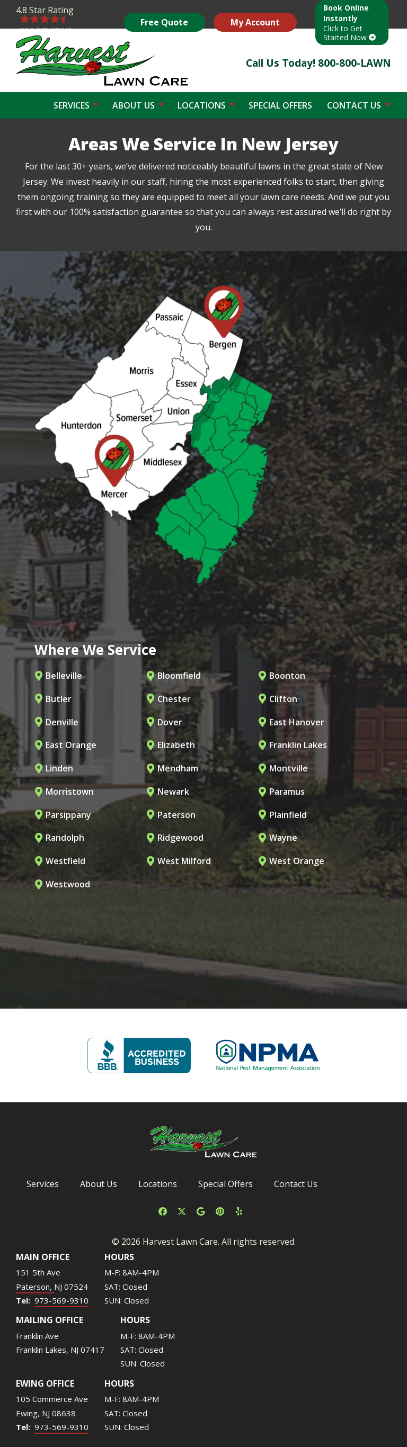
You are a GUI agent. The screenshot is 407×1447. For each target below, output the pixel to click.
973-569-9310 (61, 1300)
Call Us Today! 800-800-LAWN (318, 63)
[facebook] (163, 1210)
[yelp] (239, 1210)
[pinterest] (220, 1210)
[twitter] (182, 1210)
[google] (201, 1210)
